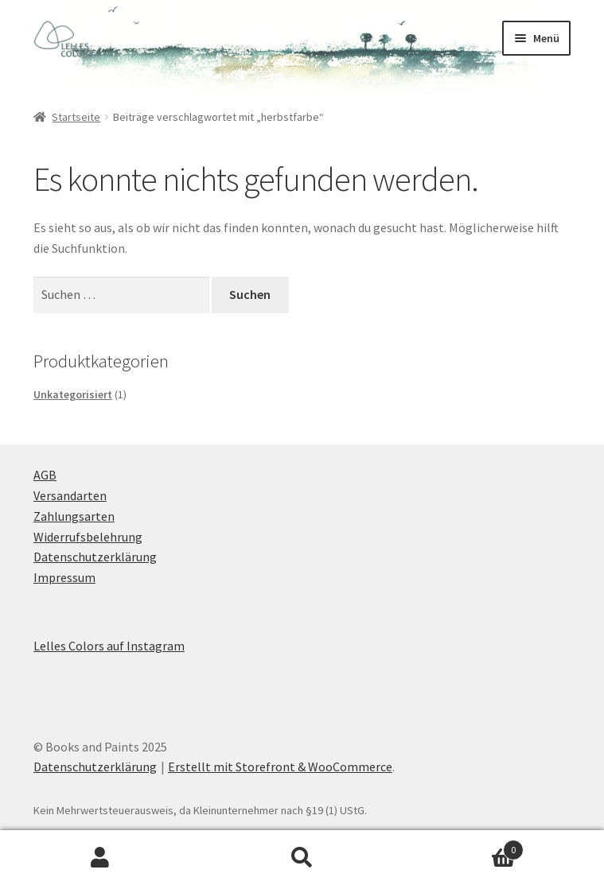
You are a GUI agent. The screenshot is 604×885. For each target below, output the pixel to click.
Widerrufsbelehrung (87, 537)
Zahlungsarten (74, 516)
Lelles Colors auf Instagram (109, 646)
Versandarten (70, 495)
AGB (45, 475)
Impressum (64, 577)
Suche (302, 858)
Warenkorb (463, 846)
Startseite (76, 117)
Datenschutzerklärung (95, 557)
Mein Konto (100, 858)
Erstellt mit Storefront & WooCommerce (280, 766)
